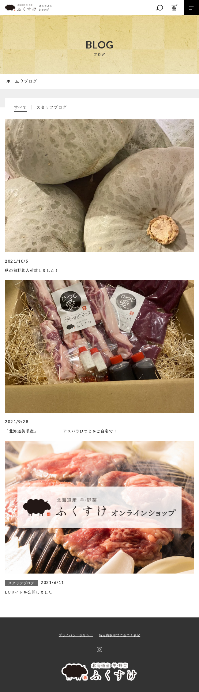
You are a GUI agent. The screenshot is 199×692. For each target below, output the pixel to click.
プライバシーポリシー (76, 635)
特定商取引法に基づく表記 (119, 635)
